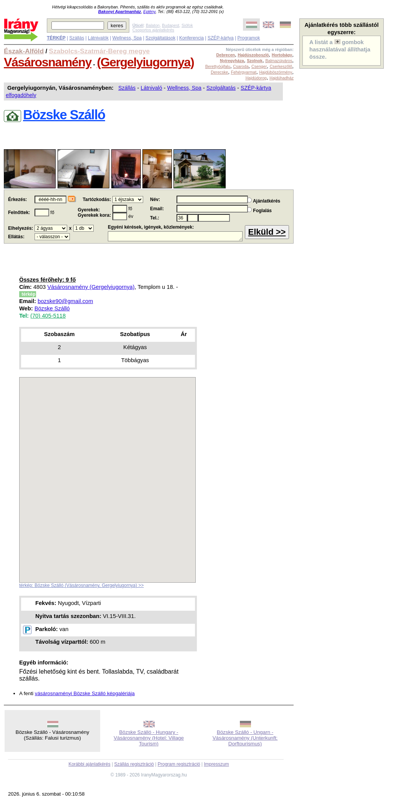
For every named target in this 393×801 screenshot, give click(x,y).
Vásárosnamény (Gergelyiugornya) (90, 287)
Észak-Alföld (24, 51)
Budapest (170, 25)
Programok (249, 38)
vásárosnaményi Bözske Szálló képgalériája (85, 693)
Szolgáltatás (221, 88)
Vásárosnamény (47, 62)
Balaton (153, 25)
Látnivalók (98, 38)
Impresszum (216, 764)
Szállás (76, 38)
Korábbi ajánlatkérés (89, 764)
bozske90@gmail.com (65, 301)
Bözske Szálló (52, 308)
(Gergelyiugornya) (145, 62)
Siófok (187, 25)
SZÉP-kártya (221, 38)
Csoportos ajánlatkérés (153, 30)
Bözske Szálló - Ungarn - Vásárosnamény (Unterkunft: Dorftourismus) (245, 738)
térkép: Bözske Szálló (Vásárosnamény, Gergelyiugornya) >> (81, 585)
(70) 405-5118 (48, 316)
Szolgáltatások (160, 38)
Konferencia (191, 38)
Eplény (149, 11)
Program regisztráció (179, 764)
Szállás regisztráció (134, 764)
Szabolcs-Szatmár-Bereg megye (99, 51)
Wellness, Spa (127, 38)
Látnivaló (151, 88)
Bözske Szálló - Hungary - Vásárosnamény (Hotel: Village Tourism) (149, 738)
